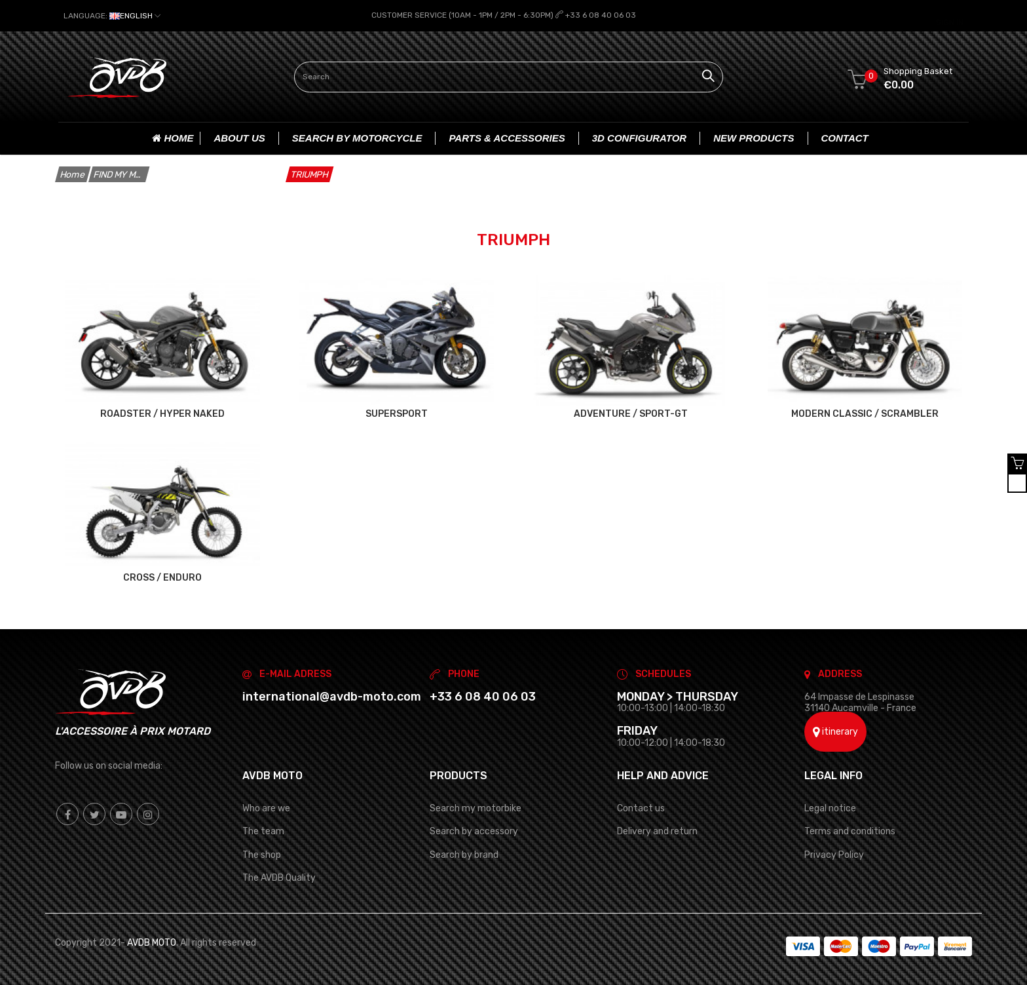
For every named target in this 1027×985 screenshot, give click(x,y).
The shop (261, 854)
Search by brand (464, 854)
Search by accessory (474, 831)
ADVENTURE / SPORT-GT (631, 413)
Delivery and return (657, 831)
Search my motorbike (475, 807)
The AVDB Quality (279, 877)
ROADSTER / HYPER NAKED (162, 413)
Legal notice (830, 807)
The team (263, 831)
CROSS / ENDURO (162, 576)
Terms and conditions (849, 831)
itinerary (835, 731)
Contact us (641, 807)
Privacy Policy (834, 854)
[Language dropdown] (112, 15)
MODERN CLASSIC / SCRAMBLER (865, 413)
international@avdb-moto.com (331, 696)
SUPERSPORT (396, 413)
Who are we (266, 807)
